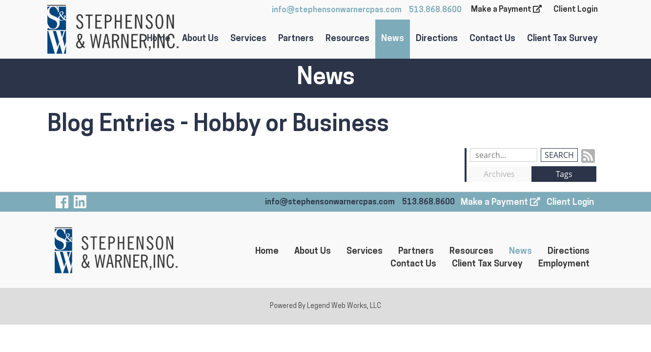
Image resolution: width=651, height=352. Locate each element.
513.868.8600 (435, 10)
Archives (499, 174)
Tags (564, 174)
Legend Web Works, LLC (344, 306)
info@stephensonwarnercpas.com (337, 10)
